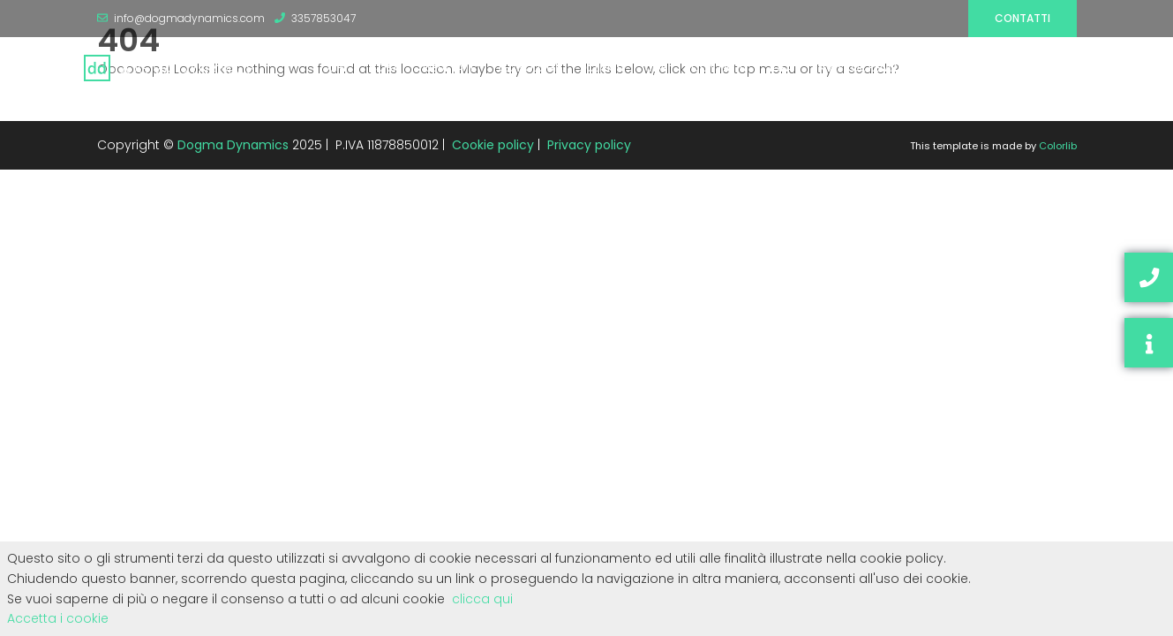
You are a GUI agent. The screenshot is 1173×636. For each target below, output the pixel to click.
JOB (657, 67)
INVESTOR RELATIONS (869, 67)
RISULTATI (448, 67)
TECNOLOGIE (529, 67)
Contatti (1022, 18)
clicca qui (482, 599)
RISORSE (967, 67)
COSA (384, 67)
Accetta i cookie (58, 618)
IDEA (781, 67)
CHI (336, 67)
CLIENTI (605, 67)
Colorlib (1058, 146)
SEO (1073, 67)
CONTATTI (719, 67)
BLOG (1025, 67)
